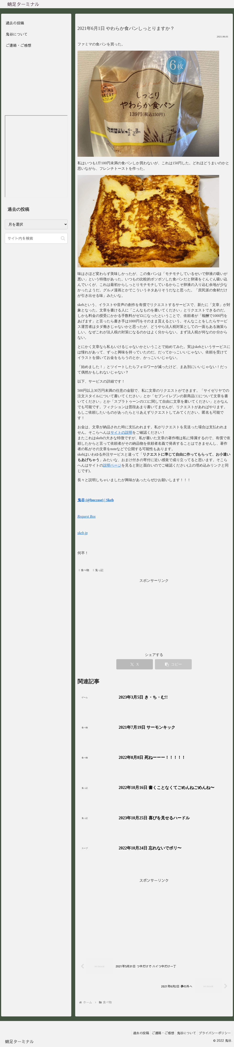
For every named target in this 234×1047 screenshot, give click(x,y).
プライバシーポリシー (214, 1033)
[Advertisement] (154, 916)
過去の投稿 (15, 22)
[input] (36, 238)
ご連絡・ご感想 (18, 45)
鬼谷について (17, 34)
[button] (63, 238)
